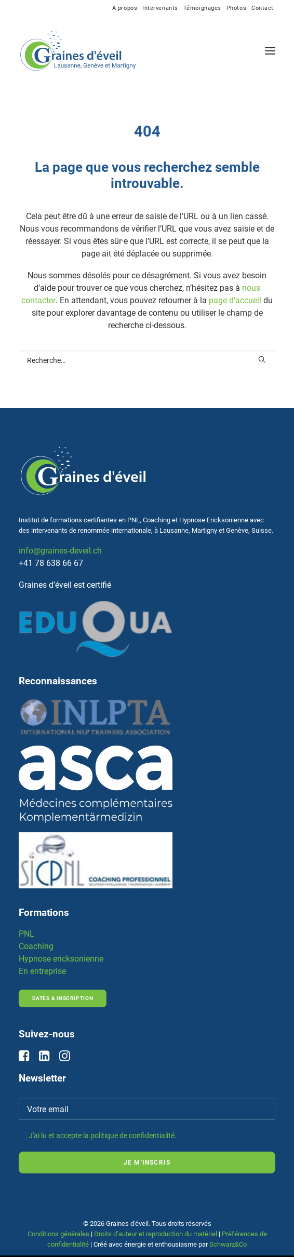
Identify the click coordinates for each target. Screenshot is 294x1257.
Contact (262, 8)
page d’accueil (235, 300)
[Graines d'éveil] (78, 51)
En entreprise (42, 971)
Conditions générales (58, 1234)
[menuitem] (125, 8)
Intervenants (160, 8)
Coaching (36, 946)
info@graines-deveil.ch (60, 551)
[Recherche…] (147, 360)
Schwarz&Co (228, 1244)
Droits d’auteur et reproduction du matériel (155, 1234)
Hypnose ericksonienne (61, 959)
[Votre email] (147, 1109)
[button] (270, 51)
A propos (124, 8)
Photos (236, 8)
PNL (26, 934)
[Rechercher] (147, 360)
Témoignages (202, 8)
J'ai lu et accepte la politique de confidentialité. (103, 1135)
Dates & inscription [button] (62, 999)
